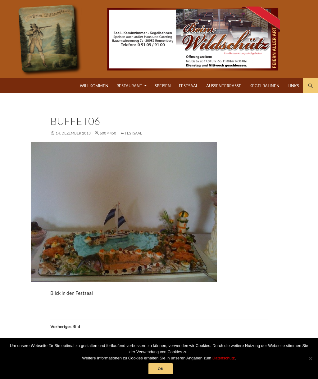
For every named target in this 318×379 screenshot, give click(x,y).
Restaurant (129, 85)
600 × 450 (108, 133)
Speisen (163, 85)
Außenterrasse (223, 85)
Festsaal (188, 85)
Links (293, 85)
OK (160, 368)
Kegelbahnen (264, 85)
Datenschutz (223, 358)
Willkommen (94, 85)
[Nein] (310, 358)
